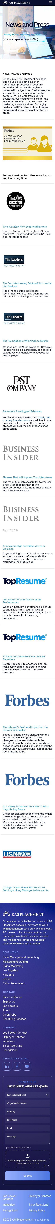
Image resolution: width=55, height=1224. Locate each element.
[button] (50, 3)
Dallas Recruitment (14, 983)
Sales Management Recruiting (21, 957)
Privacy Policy (37, 1210)
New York (8, 974)
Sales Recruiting (12, 1045)
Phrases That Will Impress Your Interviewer (27, 477)
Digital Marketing (13, 966)
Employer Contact (14, 1037)
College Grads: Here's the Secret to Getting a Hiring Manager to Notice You (26, 889)
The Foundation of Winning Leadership (25, 340)
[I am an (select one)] (27, 1095)
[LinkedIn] (7, 1066)
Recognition (10, 1050)
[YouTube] (27, 1066)
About (6, 1010)
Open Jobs (9, 1014)
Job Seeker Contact (15, 1032)
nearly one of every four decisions (26, 419)
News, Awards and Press (17, 73)
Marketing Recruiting (15, 961)
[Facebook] (17, 1066)
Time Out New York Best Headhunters (25, 226)
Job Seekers (10, 1005)
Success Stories (12, 997)
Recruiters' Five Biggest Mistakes (22, 411)
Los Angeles (10, 970)
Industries (9, 1041)
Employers (9, 1001)
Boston (7, 979)
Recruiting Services (14, 1019)
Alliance (44, 1219)
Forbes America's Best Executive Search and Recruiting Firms (27, 177)
